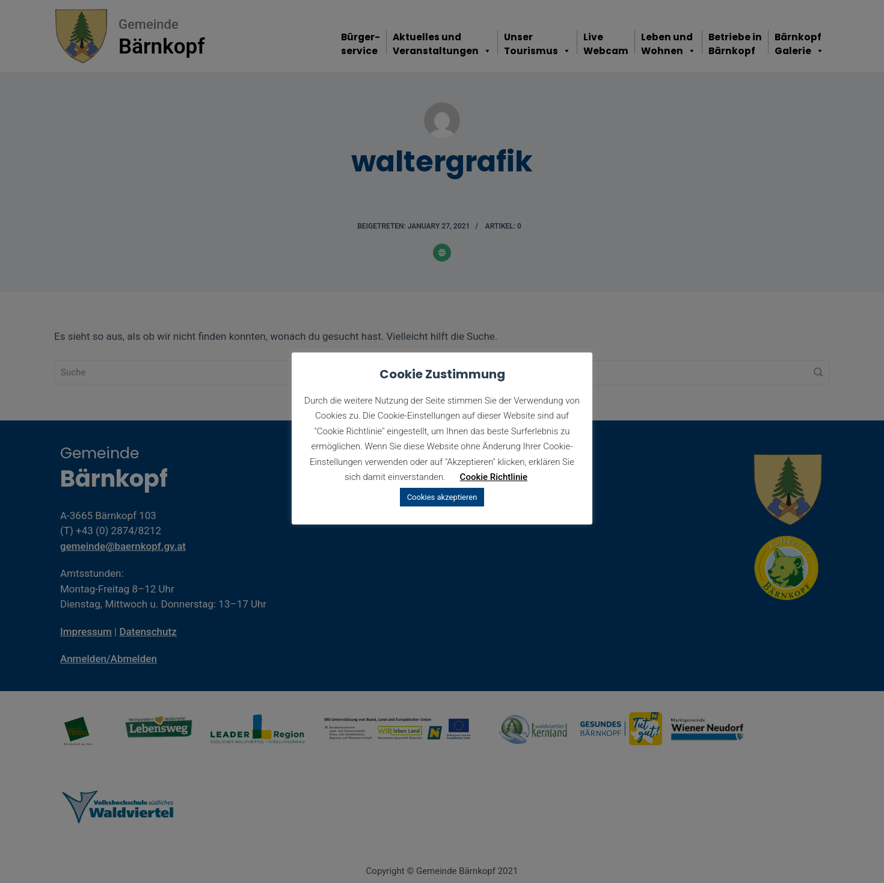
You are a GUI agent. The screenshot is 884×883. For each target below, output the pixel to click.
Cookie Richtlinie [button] (494, 477)
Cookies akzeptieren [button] (442, 497)
